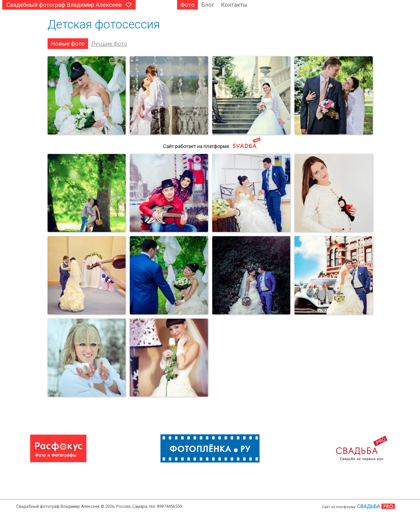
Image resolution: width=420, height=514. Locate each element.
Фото (187, 4)
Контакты (234, 4)
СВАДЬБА (368, 506)
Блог (207, 4)
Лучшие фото (109, 43)
